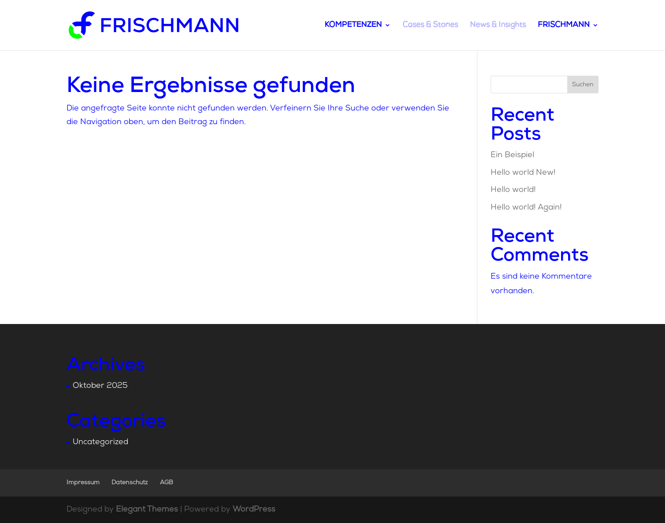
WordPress (254, 509)
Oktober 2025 (100, 386)
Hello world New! (523, 173)
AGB (166, 482)
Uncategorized (100, 442)
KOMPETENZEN (353, 25)
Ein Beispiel (512, 155)
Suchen (583, 84)
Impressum (83, 482)
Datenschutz (129, 482)
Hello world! (513, 190)
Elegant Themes (147, 509)
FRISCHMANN (564, 25)
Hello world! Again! (526, 207)
